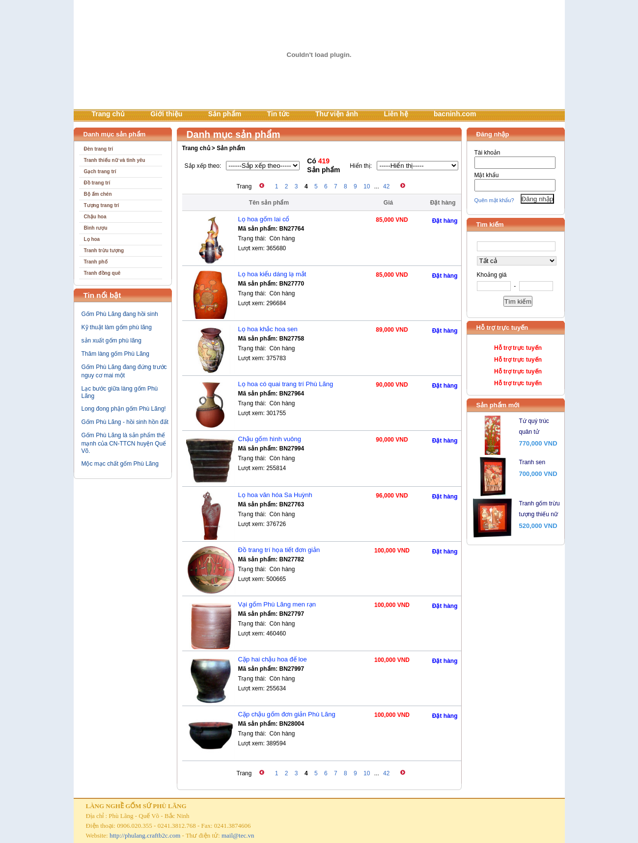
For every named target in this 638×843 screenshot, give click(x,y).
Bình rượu (96, 228)
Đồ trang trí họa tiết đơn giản (279, 549)
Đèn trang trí (98, 149)
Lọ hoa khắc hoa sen (268, 329)
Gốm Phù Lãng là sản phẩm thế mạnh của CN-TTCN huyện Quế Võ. (124, 443)
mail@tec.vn (238, 835)
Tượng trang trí (101, 205)
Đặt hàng (445, 220)
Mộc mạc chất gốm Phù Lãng (120, 463)
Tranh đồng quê (102, 273)
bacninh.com (455, 114)
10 (366, 186)
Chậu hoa (95, 216)
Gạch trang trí (100, 171)
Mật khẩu (486, 175)
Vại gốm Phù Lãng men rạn (277, 604)
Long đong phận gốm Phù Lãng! (124, 408)
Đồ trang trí (97, 182)
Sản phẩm (224, 114)
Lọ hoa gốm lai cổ (264, 219)
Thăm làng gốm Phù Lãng (115, 353)
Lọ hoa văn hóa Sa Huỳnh (275, 495)
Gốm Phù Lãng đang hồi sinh (120, 314)
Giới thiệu (166, 114)
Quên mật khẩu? (494, 200)
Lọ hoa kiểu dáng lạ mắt (272, 274)
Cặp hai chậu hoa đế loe (272, 659)
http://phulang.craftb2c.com (145, 835)
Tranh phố (96, 261)
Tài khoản (487, 152)
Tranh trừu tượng (104, 250)
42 (386, 186)
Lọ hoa (92, 239)
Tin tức (278, 114)
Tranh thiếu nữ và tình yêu (114, 160)
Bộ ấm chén (98, 194)
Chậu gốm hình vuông (269, 439)
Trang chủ (108, 114)
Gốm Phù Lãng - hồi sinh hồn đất (125, 422)
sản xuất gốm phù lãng (111, 340)
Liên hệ (396, 114)
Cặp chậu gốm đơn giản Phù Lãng (286, 714)
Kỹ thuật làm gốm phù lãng (117, 327)
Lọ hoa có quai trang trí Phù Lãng (285, 384)
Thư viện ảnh (336, 114)
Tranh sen (532, 462)
